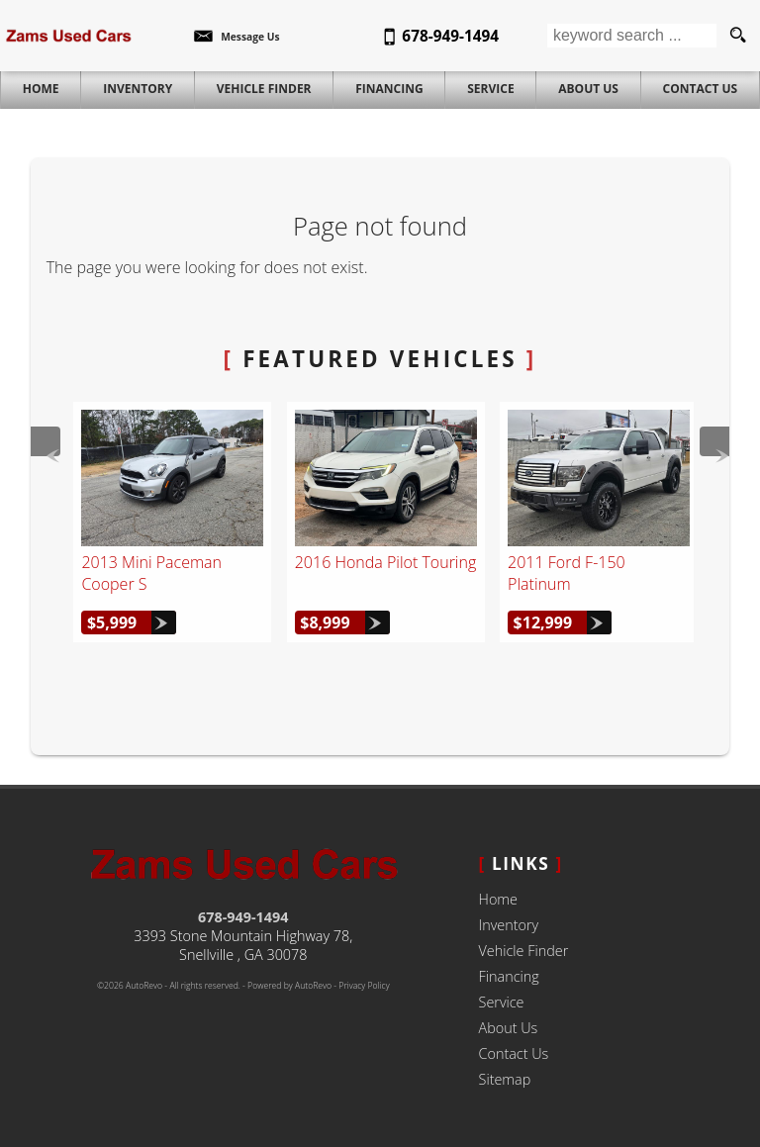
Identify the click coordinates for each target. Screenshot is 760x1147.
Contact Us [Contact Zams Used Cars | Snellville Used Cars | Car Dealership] (700, 88)
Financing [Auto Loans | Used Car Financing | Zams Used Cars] (389, 88)
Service (501, 1002)
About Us (508, 1027)
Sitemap (505, 1079)
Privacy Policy (363, 986)
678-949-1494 (243, 917)
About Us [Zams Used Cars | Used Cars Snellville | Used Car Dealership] (588, 88)
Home (498, 899)
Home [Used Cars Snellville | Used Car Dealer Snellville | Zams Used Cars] (41, 88)
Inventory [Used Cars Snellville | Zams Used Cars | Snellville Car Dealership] (137, 88)
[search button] (737, 36)
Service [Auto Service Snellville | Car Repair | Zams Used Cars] (490, 88)
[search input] (631, 36)
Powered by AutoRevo (289, 986)
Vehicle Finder (524, 950)
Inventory (509, 924)
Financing (509, 976)
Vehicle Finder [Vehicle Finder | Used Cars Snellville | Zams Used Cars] (264, 88)
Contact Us (514, 1053)
